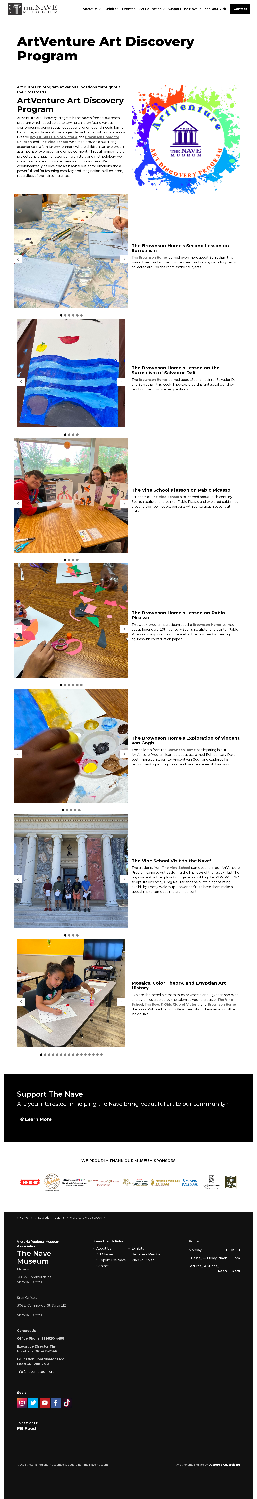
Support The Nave (183, 9)
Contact (240, 9)
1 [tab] (61, 315)
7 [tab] (65, 1054)
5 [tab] (77, 315)
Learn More (36, 1119)
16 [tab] (101, 1054)
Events (127, 9)
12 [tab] (85, 1054)
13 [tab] (89, 1054)
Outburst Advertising (224, 1464)
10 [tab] (77, 1054)
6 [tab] (81, 315)
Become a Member (147, 1254)
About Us (90, 9)
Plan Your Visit (215, 9)
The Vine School (165, 497)
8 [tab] (69, 1054)
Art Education (150, 9)
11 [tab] (81, 1054)
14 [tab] (93, 1054)
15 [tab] (97, 1054)
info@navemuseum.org (36, 1372)
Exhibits (110, 9)
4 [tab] (73, 315)
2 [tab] (65, 315)
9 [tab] (73, 1054)
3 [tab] (69, 315)
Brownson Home (153, 257)
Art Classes (104, 1254)
